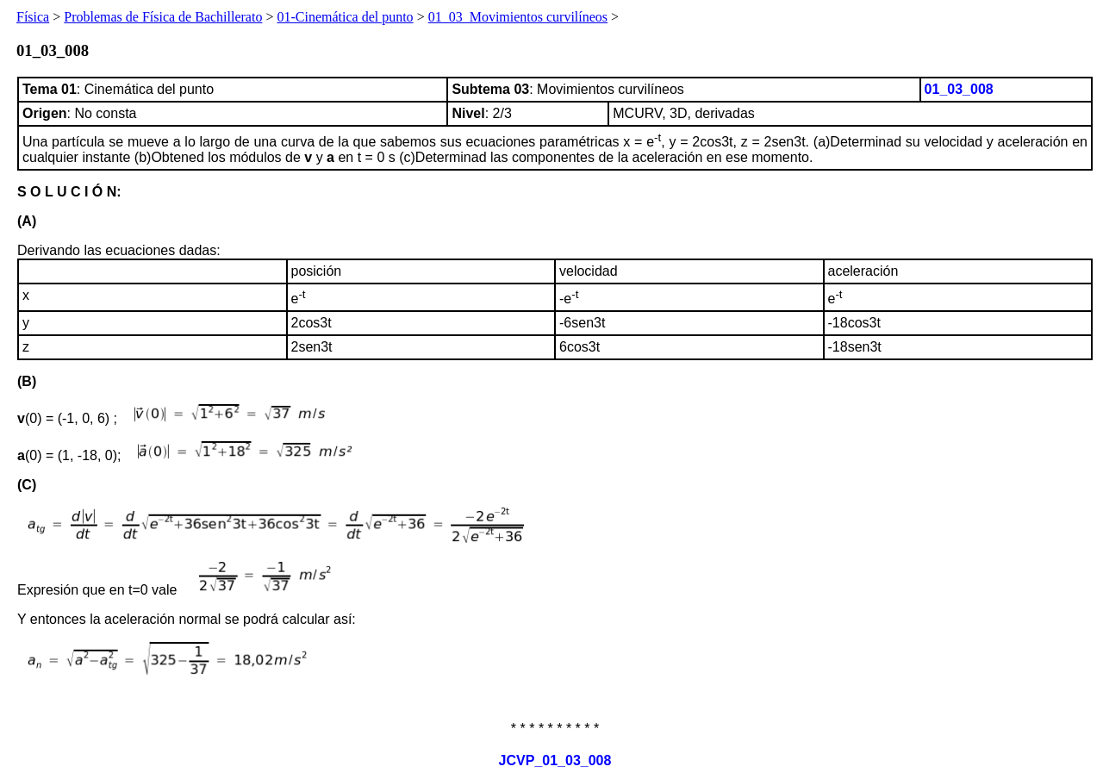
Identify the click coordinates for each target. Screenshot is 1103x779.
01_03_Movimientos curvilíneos (518, 16)
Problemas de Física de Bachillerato (163, 16)
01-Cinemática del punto (345, 16)
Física (32, 16)
